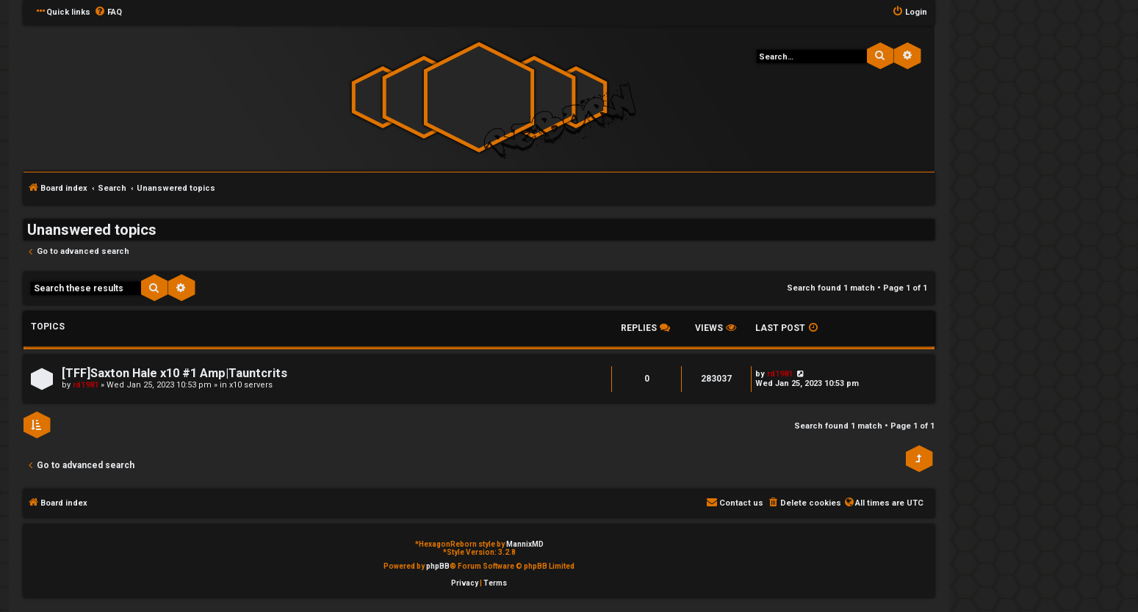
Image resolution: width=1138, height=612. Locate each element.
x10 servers (251, 385)
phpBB (438, 566)
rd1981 (85, 385)
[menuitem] (108, 12)
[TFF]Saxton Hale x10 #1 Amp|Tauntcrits (174, 373)
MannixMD (525, 544)
